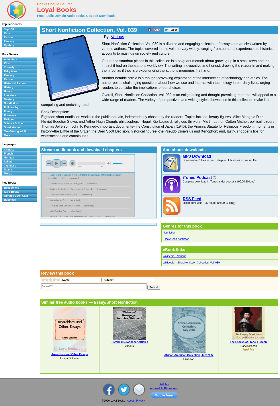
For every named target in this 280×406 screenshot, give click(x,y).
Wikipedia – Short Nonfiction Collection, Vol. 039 (191, 262)
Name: (66, 280)
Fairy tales (10, 71)
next (64, 163)
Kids (7, 33)
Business (10, 199)
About (130, 400)
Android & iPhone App (164, 388)
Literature (10, 95)
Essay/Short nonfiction (176, 239)
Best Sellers (11, 187)
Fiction (8, 37)
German (9, 157)
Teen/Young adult (15, 131)
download (74, 178)
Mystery (9, 45)
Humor (8, 91)
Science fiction (13, 123)
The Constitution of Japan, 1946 (63, 195)
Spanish (9, 169)
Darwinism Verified (58, 200)
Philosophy (11, 107)
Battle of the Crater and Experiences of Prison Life (71, 189)
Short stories (12, 127)
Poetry (8, 111)
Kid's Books (11, 191)
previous (49, 163)
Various (117, 37)
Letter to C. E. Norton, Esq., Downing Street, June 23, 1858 (75, 217)
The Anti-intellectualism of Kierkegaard (66, 183)
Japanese (10, 165)
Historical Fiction (14, 83)
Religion (9, 119)
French (8, 153)
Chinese (9, 149)
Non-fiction (169, 232)
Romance (10, 115)
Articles (164, 384)
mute (109, 163)
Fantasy (9, 41)
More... (8, 135)
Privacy (140, 400)
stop (72, 163)
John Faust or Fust (58, 211)
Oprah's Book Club (16, 195)
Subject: (108, 280)
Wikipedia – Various (174, 256)
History (8, 87)
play (56, 163)
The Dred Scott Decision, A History (65, 206)
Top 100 (9, 29)
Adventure (10, 59)
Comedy (9, 67)
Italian (8, 161)
